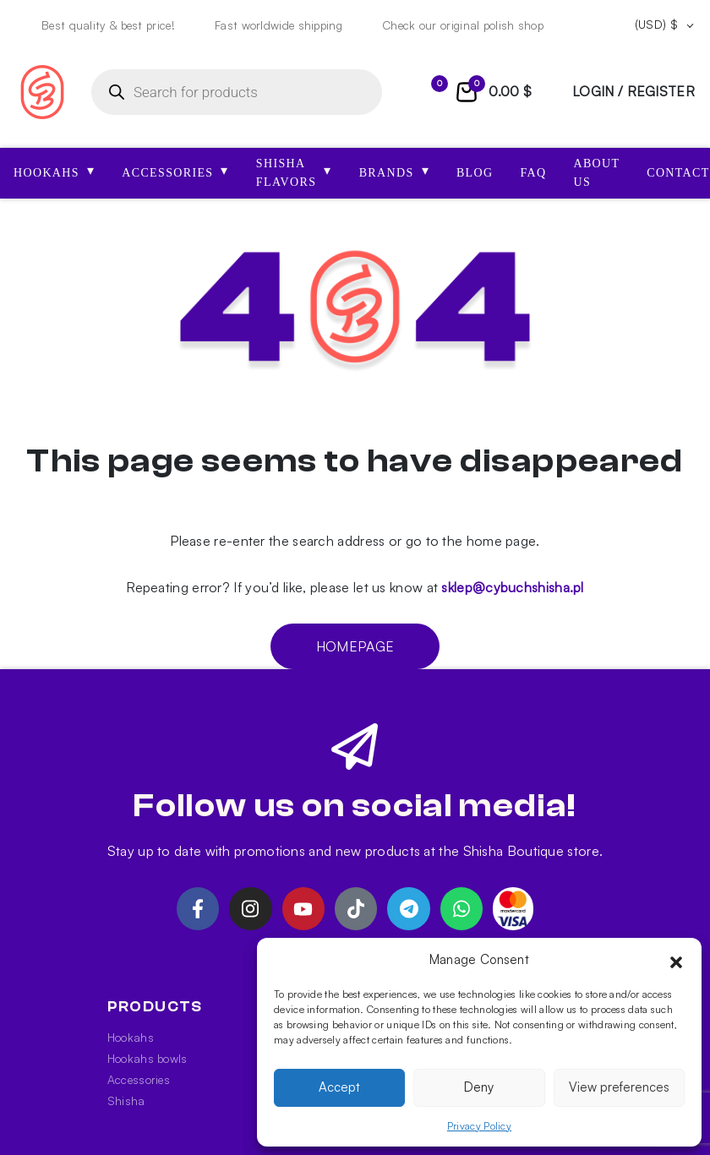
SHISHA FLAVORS (294, 172)
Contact (678, 172)
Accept (339, 1087)
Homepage (355, 646)
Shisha (126, 1100)
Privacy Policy (479, 1126)
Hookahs (130, 1037)
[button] (676, 959)
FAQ (533, 172)
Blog (475, 172)
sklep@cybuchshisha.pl (512, 587)
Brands (394, 170)
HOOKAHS (54, 170)
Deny (479, 1087)
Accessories (138, 1079)
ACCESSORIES (175, 170)
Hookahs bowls (147, 1058)
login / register (633, 91)
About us (596, 172)
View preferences (619, 1087)
